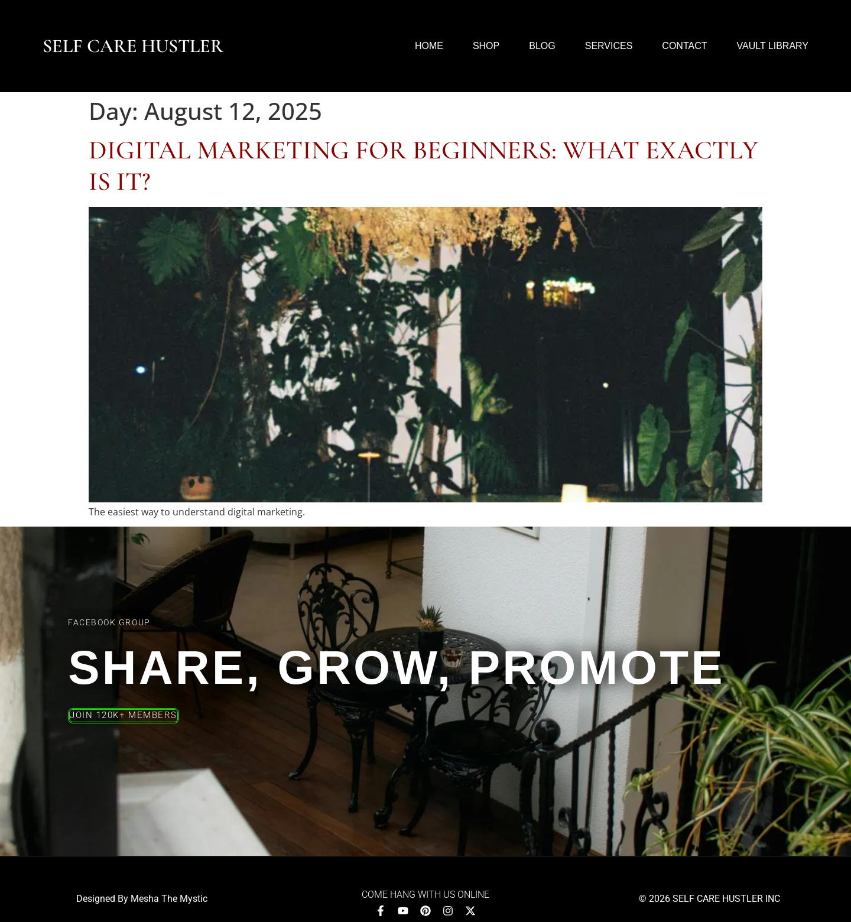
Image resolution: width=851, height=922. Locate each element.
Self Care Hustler (133, 45)
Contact (684, 46)
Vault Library (772, 46)
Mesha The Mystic (169, 898)
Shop (486, 46)
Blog (542, 46)
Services (609, 46)
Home (429, 46)
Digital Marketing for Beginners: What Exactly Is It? (423, 165)
